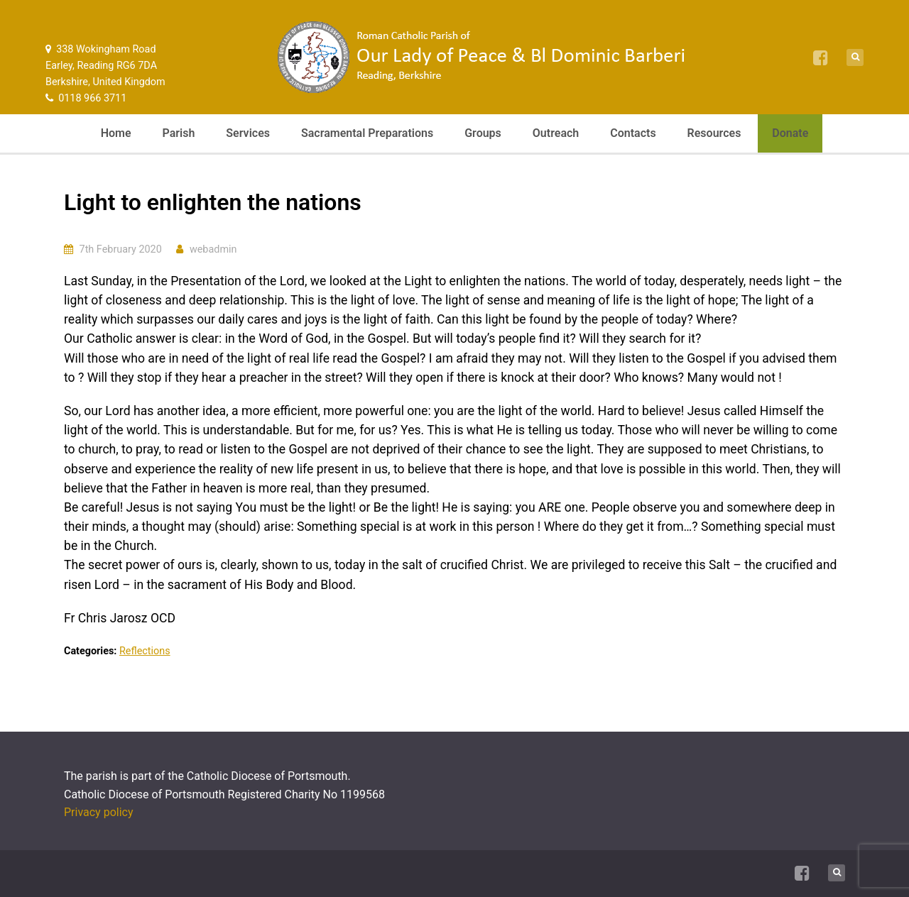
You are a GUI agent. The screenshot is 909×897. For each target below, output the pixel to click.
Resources (714, 133)
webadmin (213, 249)
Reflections (144, 651)
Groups (482, 133)
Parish (179, 133)
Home (116, 133)
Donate (790, 133)
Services (248, 133)
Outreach (556, 133)
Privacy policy (99, 812)
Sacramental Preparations (367, 133)
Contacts (632, 133)
